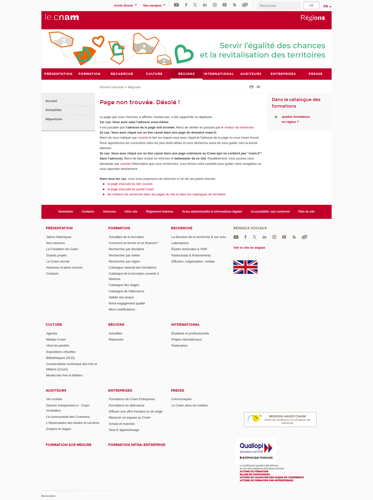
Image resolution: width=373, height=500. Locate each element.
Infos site (131, 211)
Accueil (51, 101)
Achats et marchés (122, 423)
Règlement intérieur (160, 211)
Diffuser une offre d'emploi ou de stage (135, 411)
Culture (54, 324)
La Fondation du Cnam (62, 249)
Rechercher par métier (124, 255)
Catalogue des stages (124, 285)
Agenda (51, 333)
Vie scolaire (54, 399)
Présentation (59, 228)
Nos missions (55, 243)
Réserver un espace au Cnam (130, 417)
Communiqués (181, 399)
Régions (134, 87)
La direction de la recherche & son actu (198, 236)
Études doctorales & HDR (189, 249)
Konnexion (48, 495)
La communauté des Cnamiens (68, 416)
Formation (119, 228)
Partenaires (179, 345)
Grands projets (56, 255)
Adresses (109, 211)
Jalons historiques (58, 236)
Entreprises (120, 390)
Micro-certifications (122, 309)
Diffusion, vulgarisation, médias (193, 261)
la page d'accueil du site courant (129, 184)
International (185, 324)
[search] (279, 6)
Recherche (181, 228)
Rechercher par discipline (126, 249)
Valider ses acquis (121, 297)
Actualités (53, 110)
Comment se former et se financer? (133, 243)
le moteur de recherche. (237, 127)
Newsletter (65, 211)
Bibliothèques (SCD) (60, 358)
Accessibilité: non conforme (270, 211)
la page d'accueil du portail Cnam (130, 189)
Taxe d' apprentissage (124, 430)
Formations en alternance (126, 405)
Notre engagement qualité (127, 303)
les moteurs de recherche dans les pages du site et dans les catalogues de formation (166, 194)
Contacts (88, 211)
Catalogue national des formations (132, 267)
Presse (177, 390)
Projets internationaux (186, 339)
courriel (143, 137)
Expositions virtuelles (61, 351)
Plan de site (306, 211)
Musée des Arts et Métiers (64, 375)
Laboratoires (180, 243)
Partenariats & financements (191, 255)
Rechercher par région (124, 261)
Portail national (112, 87)
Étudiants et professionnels (190, 333)
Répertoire (54, 119)
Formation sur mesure (68, 445)
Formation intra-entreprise (136, 445)
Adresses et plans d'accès (64, 267)
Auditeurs (56, 390)
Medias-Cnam (56, 339)
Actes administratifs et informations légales (212, 211)
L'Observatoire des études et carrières (72, 422)
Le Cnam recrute (58, 261)
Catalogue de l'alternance (126, 291)
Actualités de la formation (126, 236)
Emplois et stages (58, 429)
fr (325, 6)
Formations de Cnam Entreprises (132, 399)
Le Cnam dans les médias (189, 405)
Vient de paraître (57, 345)
